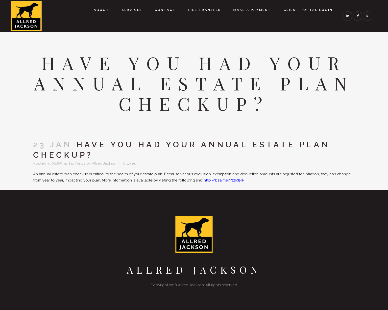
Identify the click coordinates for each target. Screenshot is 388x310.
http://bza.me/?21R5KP (224, 180)
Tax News (77, 163)
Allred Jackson (105, 163)
